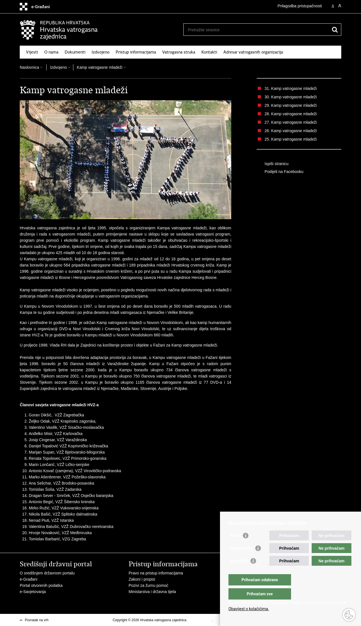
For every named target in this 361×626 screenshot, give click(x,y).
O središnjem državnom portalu (47, 573)
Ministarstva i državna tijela (152, 591)
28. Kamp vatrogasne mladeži (291, 114)
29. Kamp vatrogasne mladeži (291, 105)
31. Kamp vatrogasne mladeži (291, 88)
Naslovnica (29, 67)
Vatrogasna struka (178, 52)
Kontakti (209, 52)
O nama (51, 52)
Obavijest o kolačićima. (248, 609)
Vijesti (32, 52)
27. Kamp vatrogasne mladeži (291, 122)
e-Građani (28, 579)
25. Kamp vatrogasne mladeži (291, 139)
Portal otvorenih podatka (41, 585)
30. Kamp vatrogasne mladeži (291, 97)
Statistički (239, 572)
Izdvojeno (100, 52)
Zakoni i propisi (142, 579)
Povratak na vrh (37, 620)
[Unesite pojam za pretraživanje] (256, 29)
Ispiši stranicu (273, 164)
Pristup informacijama (136, 52)
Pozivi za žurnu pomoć (148, 585)
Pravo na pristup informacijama (156, 573)
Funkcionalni (241, 559)
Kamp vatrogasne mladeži (99, 67)
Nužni (235, 547)
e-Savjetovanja (33, 591)
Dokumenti (75, 52)
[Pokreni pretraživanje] (335, 29)
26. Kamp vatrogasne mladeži (291, 130)
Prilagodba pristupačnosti (300, 6)
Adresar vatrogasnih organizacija (253, 52)
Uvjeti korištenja (200, 620)
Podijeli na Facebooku (280, 171)
